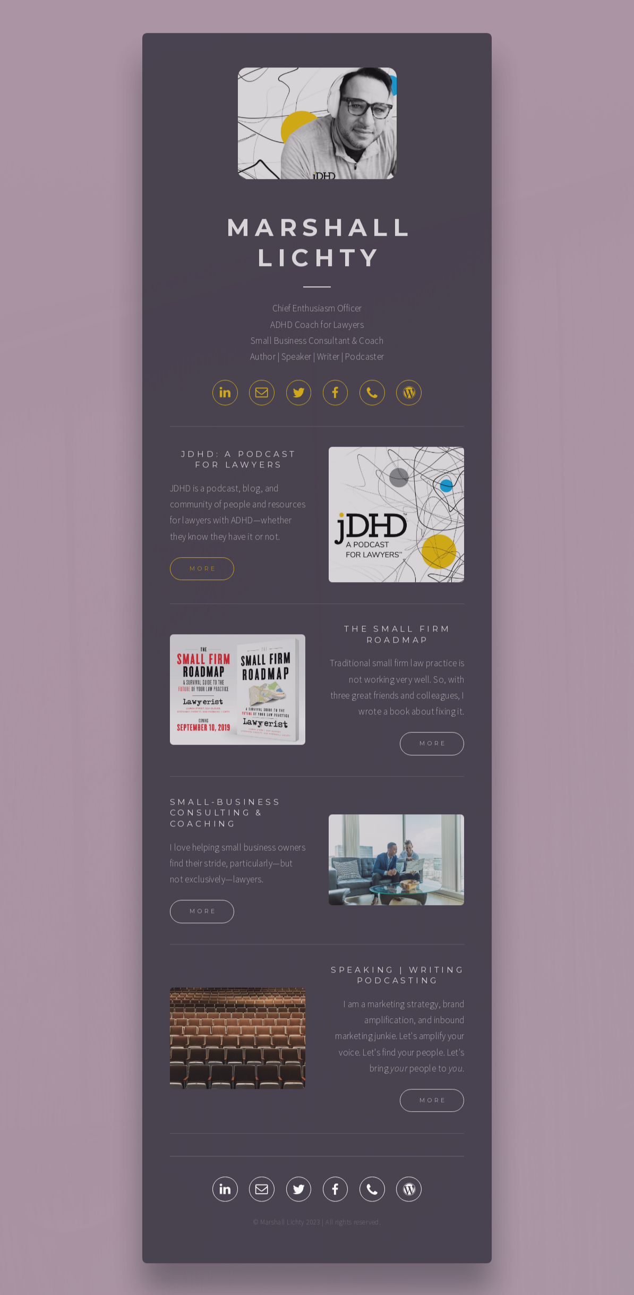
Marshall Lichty (319, 244)
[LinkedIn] (225, 394)
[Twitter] (299, 394)
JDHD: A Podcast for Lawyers (239, 461)
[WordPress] (409, 394)
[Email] (262, 394)
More (204, 570)
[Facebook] (335, 394)
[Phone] (372, 394)
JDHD (180, 490)
